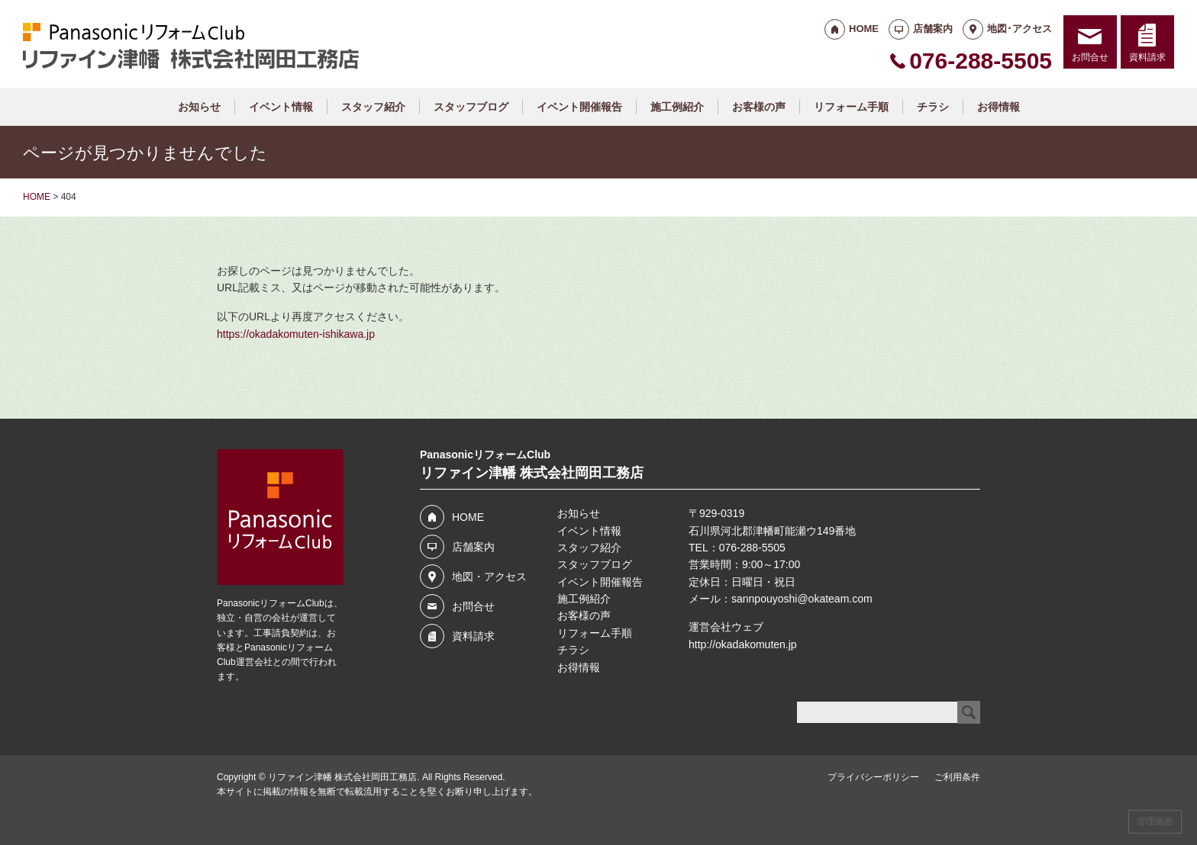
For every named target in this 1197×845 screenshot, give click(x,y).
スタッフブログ (471, 107)
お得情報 (998, 107)
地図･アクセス (1019, 28)
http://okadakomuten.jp (743, 644)
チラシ (933, 107)
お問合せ (1090, 57)
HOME (864, 28)
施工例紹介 (677, 107)
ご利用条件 (957, 777)
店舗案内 (933, 28)
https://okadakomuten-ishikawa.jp (296, 334)
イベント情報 (281, 107)
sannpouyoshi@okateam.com (802, 599)
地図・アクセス (489, 576)
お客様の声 (759, 107)
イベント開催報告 (579, 107)
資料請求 (1147, 57)
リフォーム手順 (851, 107)
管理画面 (1155, 821)
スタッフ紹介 (373, 107)
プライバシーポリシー (873, 777)
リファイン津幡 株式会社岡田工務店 (342, 777)
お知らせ (199, 107)
